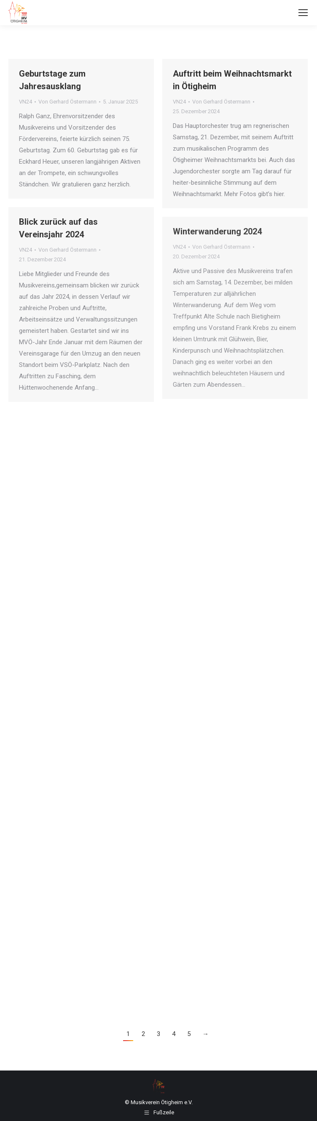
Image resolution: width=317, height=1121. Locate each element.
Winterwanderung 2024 (217, 231)
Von (67, 101)
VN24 (25, 101)
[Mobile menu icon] (303, 12)
